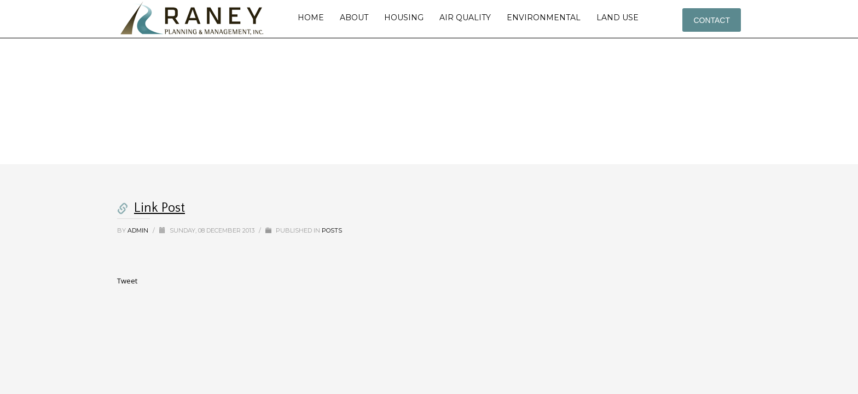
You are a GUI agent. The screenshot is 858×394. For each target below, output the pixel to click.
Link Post (159, 208)
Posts (332, 230)
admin (138, 230)
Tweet (127, 281)
